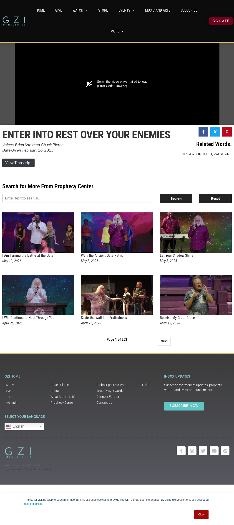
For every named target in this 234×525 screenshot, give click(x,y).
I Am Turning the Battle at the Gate (27, 255)
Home (40, 10)
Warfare (223, 154)
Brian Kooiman (27, 145)
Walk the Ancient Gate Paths (102, 255)
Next (164, 341)
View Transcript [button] (18, 163)
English (15, 426)
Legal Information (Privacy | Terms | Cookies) (28, 469)
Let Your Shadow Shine (176, 255)
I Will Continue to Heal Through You (28, 318)
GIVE (58, 10)
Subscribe (189, 10)
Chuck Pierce (52, 145)
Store (103, 10)
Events (126, 10)
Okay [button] (201, 514)
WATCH (80, 10)
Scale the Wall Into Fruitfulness (104, 318)
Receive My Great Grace (177, 318)
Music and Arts (157, 10)
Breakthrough (197, 154)
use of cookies (33, 503)
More (117, 31)
